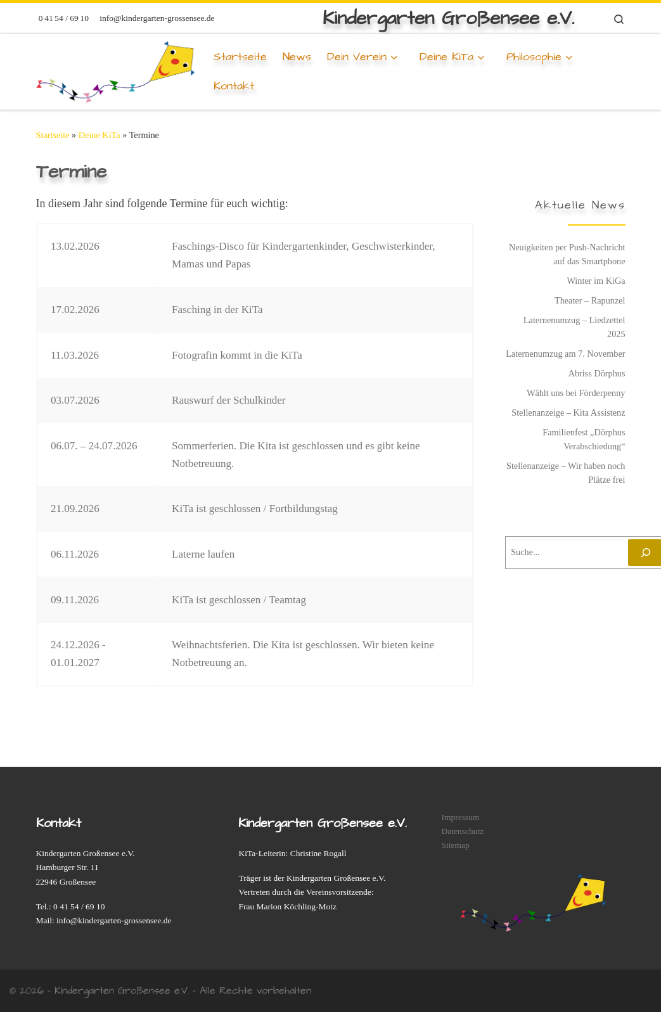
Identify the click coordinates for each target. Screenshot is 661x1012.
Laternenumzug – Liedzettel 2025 (574, 327)
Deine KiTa (99, 135)
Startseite (53, 135)
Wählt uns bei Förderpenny (576, 393)
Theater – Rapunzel (590, 300)
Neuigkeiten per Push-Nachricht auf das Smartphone (567, 254)
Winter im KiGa (596, 281)
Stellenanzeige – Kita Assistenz (568, 412)
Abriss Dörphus (597, 373)
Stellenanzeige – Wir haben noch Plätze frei (566, 473)
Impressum (460, 817)
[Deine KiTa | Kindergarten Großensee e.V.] (115, 69)
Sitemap (455, 845)
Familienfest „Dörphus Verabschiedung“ (583, 439)
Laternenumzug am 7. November (565, 354)
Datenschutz (462, 831)
